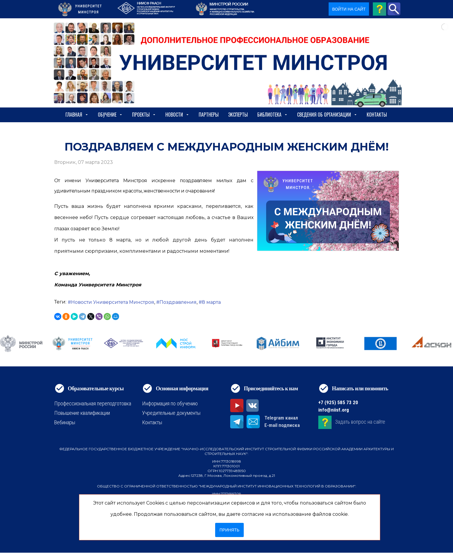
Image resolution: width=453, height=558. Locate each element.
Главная (76, 114)
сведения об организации (327, 114)
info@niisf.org (333, 410)
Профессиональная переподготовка (92, 403)
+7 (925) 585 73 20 (338, 402)
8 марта (211, 302)
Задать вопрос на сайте (360, 422)
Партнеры (209, 114)
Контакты (377, 114)
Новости (177, 114)
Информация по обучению (170, 403)
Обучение (110, 114)
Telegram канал (281, 418)
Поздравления (178, 302)
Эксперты (238, 114)
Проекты (144, 114)
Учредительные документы (171, 413)
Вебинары (64, 422)
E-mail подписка (282, 425)
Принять (229, 530)
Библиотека (272, 114)
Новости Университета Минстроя (112, 302)
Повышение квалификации (82, 413)
